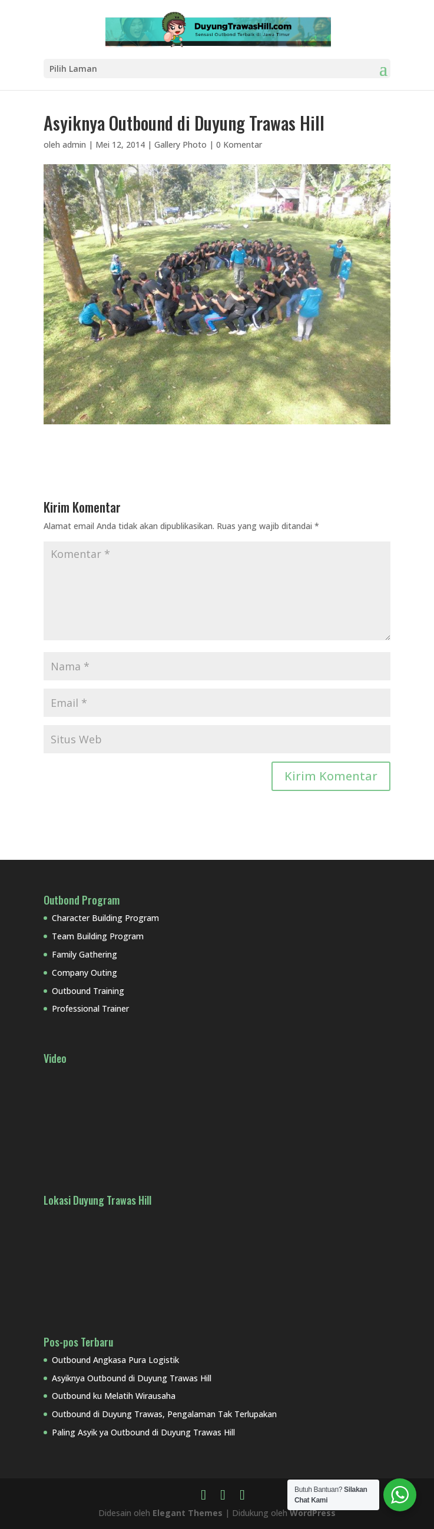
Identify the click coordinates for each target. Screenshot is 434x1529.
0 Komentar (239, 144)
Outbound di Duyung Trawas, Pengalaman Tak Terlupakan (164, 1414)
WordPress (313, 1512)
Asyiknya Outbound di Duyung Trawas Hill (131, 1378)
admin (74, 144)
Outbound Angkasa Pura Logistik (115, 1359)
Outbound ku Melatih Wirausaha (113, 1395)
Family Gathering (84, 954)
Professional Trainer (90, 1008)
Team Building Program (98, 936)
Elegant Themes (188, 1512)
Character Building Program (105, 917)
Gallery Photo (180, 144)
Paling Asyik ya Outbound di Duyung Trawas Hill (143, 1432)
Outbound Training (88, 990)
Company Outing (84, 972)
